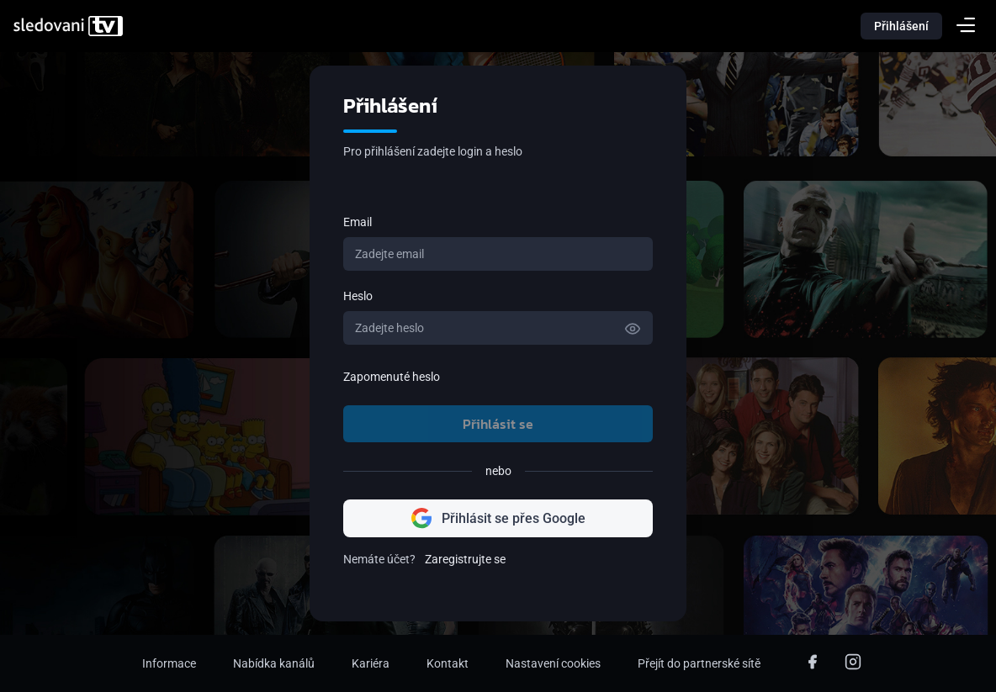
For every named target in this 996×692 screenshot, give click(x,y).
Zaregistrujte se (465, 559)
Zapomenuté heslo (391, 376)
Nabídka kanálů (274, 663)
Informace (169, 663)
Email (357, 222)
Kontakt (447, 663)
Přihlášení (901, 26)
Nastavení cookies (553, 663)
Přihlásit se (498, 424)
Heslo (358, 296)
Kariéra (370, 663)
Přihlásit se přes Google (498, 518)
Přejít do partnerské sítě (699, 663)
